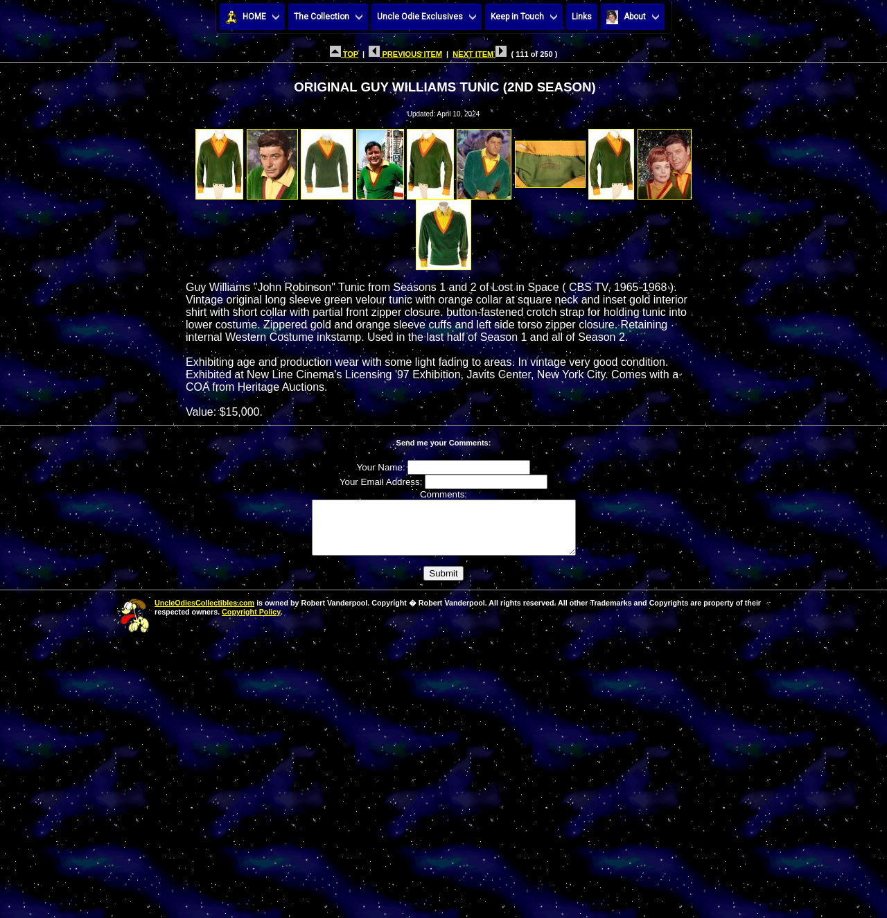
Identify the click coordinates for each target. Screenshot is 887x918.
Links (582, 16)
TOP (344, 54)
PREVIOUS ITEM (405, 54)
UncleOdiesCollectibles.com (204, 613)
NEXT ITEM (480, 54)
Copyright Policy (251, 622)
